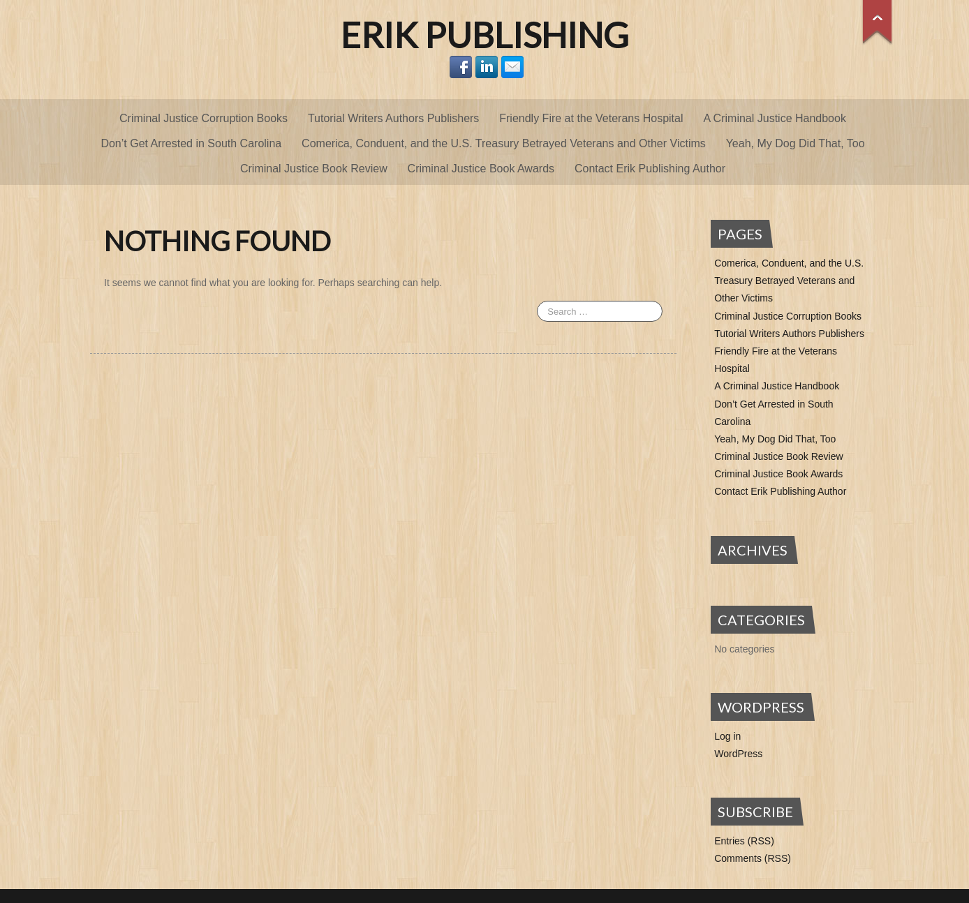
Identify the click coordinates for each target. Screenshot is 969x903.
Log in (727, 736)
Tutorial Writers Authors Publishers (393, 118)
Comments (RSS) (752, 858)
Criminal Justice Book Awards (481, 168)
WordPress (738, 753)
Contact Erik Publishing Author (650, 168)
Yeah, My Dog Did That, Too (795, 143)
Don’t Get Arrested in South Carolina (191, 143)
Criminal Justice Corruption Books (203, 118)
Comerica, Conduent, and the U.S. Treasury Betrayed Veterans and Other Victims (504, 143)
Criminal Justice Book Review (313, 168)
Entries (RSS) (744, 840)
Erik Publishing (485, 35)
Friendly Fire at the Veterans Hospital (591, 118)
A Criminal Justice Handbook (774, 118)
